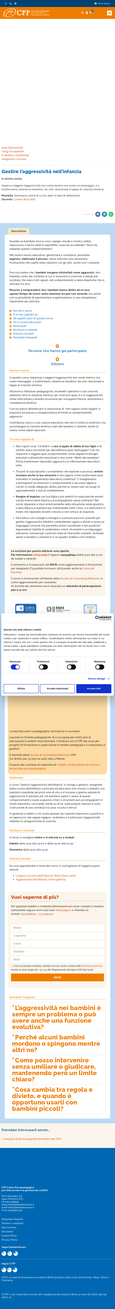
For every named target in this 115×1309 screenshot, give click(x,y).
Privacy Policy (9, 1240)
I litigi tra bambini (13, 151)
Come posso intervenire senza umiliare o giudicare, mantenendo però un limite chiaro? (54, 1069)
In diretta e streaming (15, 155)
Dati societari (9, 1227)
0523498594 (28, 913)
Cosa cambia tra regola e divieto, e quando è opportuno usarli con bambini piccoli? (52, 1099)
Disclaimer (7, 1231)
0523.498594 (12, 1201)
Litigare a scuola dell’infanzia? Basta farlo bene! (46, 875)
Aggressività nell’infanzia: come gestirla (41, 879)
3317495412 (46, 913)
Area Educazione (12, 147)
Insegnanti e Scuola (14, 159)
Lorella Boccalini (24, 199)
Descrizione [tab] (18, 231)
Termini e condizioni (12, 1223)
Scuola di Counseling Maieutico (80, 578)
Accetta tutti (94, 688)
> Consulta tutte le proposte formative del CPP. (31, 1138)
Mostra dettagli (96, 678)
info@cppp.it (42, 554)
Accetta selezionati (57, 688)
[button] (109, 13)
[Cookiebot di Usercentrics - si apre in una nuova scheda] (97, 618)
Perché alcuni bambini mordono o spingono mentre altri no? (56, 1043)
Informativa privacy (92, 966)
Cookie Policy (9, 1235)
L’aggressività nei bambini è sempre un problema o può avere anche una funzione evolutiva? (56, 1017)
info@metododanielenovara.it (18, 1204)
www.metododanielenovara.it (18, 1207)
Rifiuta (21, 688)
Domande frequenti (12, 1219)
